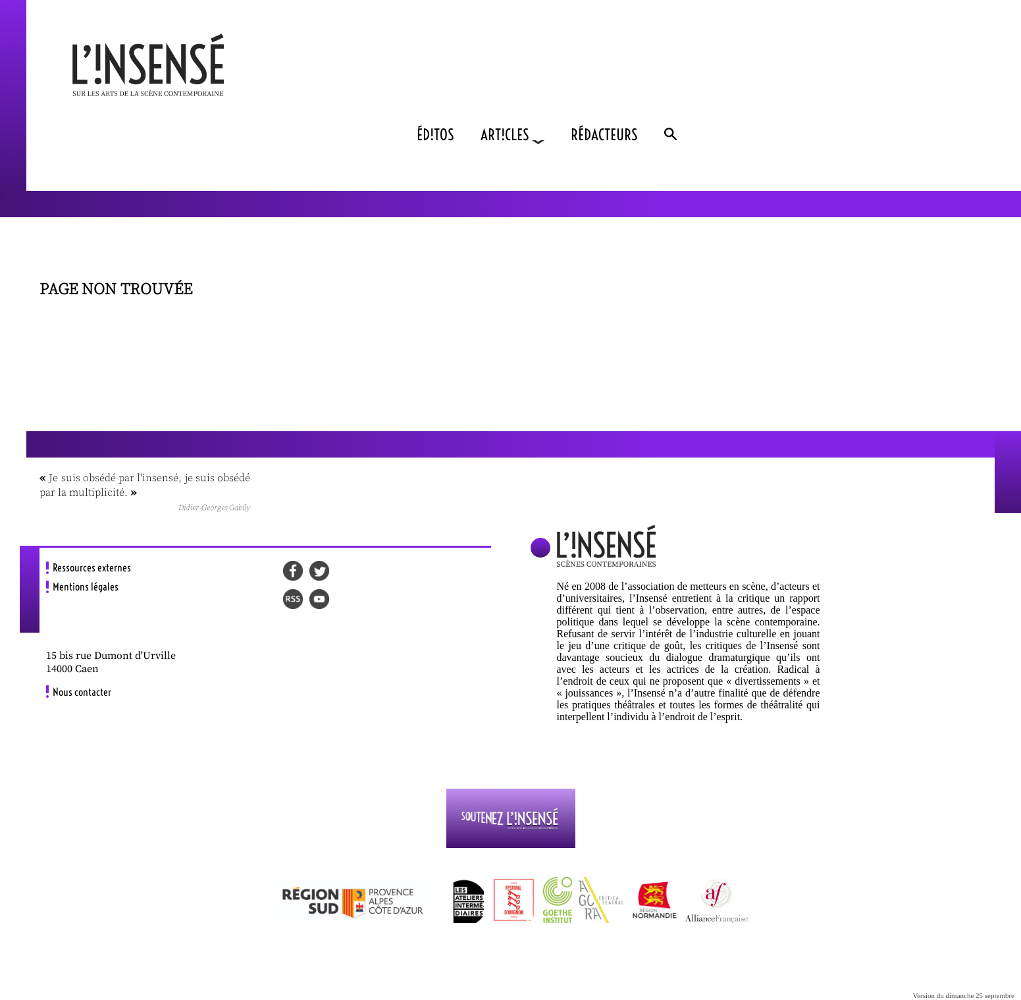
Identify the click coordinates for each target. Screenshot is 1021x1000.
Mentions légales (85, 586)
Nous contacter (82, 691)
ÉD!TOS (435, 134)
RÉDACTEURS (604, 134)
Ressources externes (92, 567)
